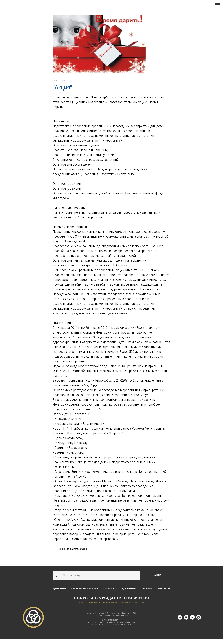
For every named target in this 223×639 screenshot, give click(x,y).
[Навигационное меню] (217, 3)
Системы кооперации (84, 588)
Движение (59, 588)
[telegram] (192, 618)
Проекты (147, 588)
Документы (129, 588)
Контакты (164, 588)
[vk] (180, 618)
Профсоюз (110, 588)
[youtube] (186, 618)
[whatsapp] (198, 618)
